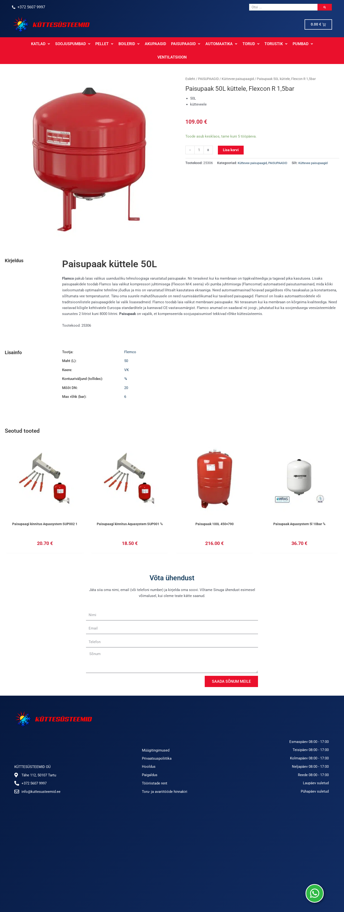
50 (126, 347)
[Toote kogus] (199, 136)
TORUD (233, 44)
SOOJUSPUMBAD (57, 44)
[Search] (324, 7)
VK (126, 356)
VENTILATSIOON (313, 44)
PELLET (88, 44)
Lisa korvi (231, 136)
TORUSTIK (257, 44)
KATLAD (25, 44)
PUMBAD (284, 44)
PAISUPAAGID (168, 44)
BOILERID (112, 44)
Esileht (190, 65)
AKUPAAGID (138, 44)
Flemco (130, 338)
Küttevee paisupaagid (238, 65)
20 (126, 374)
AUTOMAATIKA (204, 44)
